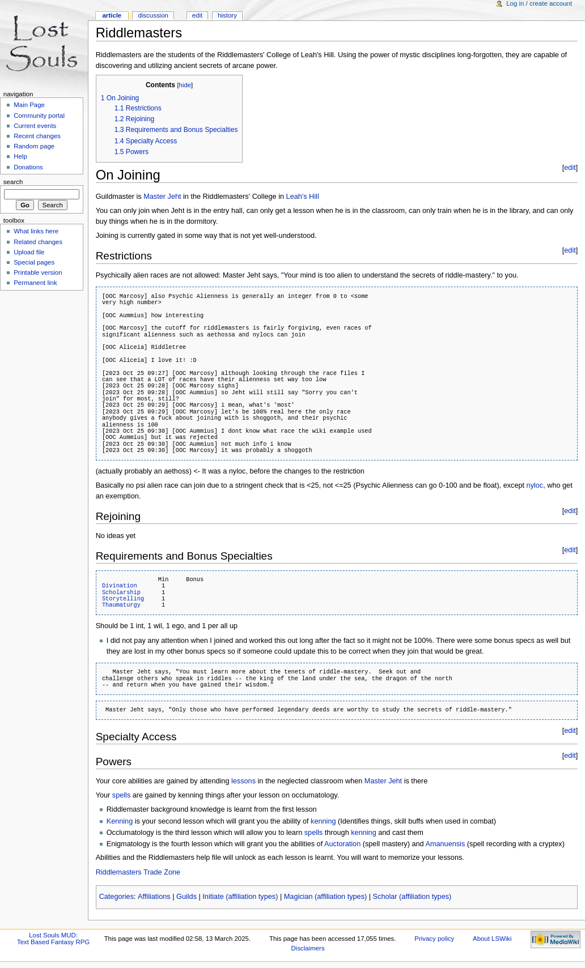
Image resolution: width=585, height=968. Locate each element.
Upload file (29, 252)
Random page (34, 146)
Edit (197, 15)
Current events (35, 125)
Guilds (186, 897)
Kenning (120, 821)
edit (569, 168)
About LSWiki (492, 938)
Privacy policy (434, 938)
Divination (119, 586)
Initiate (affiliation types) (240, 897)
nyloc (535, 485)
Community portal (39, 115)
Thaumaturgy (121, 605)
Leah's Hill (302, 197)
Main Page (29, 104)
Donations (28, 167)
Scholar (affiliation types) (412, 897)
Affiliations (154, 897)
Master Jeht (162, 197)
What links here (36, 231)
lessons (243, 781)
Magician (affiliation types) (325, 897)
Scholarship (121, 592)
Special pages (34, 262)
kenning (323, 821)
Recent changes (37, 136)
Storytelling (123, 599)
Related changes (38, 241)
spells (121, 795)
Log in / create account (539, 3)
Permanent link (35, 282)
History (227, 15)
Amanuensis (445, 844)
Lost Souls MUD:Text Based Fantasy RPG (53, 938)
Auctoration (342, 844)
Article (111, 15)
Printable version (38, 272)
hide (185, 85)
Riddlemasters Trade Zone (138, 872)
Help (20, 156)
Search (13, 181)
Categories (116, 897)
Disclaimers (308, 948)
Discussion (153, 15)
